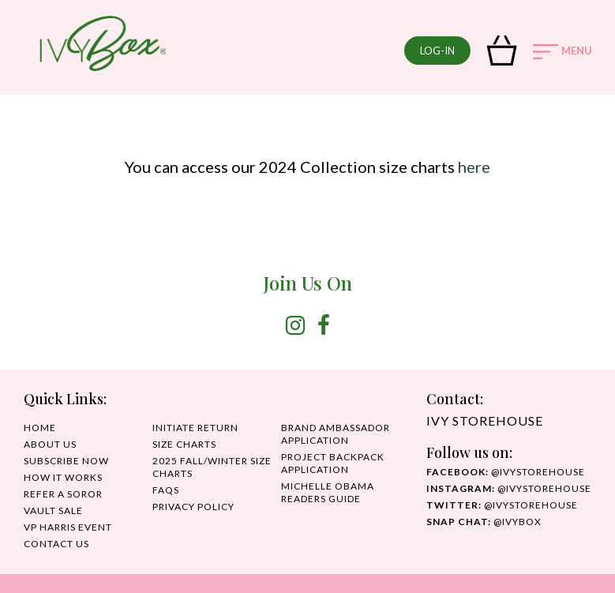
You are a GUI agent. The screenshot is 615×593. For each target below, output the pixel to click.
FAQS (165, 490)
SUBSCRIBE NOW (66, 461)
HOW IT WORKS (63, 477)
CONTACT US (56, 544)
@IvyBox (484, 521)
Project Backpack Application (332, 463)
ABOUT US (50, 444)
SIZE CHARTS (184, 444)
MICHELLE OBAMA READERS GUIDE (327, 492)
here (474, 166)
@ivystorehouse (505, 472)
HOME (40, 427)
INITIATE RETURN (195, 427)
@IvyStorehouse (508, 488)
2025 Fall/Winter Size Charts (212, 467)
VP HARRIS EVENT (68, 527)
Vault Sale (53, 510)
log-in (437, 50)
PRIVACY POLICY (193, 506)
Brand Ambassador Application (335, 434)
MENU (562, 51)
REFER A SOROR (63, 494)
